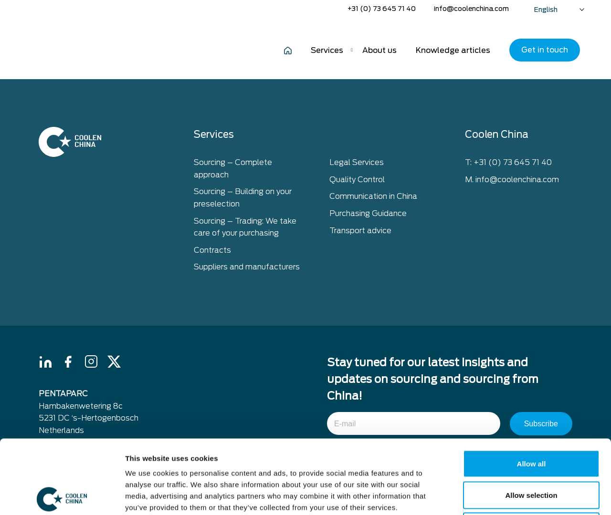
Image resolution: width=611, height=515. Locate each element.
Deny (531, 452)
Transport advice (360, 230)
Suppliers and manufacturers (247, 266)
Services (327, 50)
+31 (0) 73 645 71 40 (382, 8)
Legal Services (356, 162)
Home (287, 50)
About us (379, 50)
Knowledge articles (453, 50)
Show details (501, 496)
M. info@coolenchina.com (512, 179)
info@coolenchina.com (471, 8)
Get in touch (544, 49)
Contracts (212, 250)
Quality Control (357, 179)
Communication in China (373, 196)
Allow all (531, 390)
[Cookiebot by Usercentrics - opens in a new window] (62, 496)
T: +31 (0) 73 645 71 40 (508, 162)
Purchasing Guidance (368, 213)
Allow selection (531, 421)
